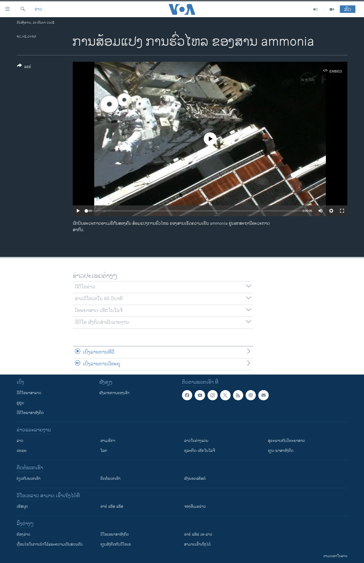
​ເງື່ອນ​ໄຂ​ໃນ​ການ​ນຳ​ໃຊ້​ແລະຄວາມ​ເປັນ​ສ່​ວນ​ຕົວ (50, 544)
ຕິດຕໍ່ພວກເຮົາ (110, 478)
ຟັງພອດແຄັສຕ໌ (195, 478)
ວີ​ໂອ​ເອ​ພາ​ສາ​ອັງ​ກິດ (114, 534)
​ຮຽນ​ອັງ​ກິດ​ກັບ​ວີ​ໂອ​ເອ (115, 544)
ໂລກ (103, 450)
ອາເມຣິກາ (107, 441)
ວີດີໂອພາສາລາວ (29, 393)
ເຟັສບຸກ (22, 506)
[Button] (24, 67)
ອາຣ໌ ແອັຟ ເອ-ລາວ (198, 534)
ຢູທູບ (20, 403)
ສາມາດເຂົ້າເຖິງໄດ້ (197, 544)
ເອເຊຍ (22, 450)
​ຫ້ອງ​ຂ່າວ (23, 534)
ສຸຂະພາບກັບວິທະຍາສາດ (286, 441)
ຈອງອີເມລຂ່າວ (195, 506)
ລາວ (20, 441)
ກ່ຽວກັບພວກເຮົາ (29, 478)
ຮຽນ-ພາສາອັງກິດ (280, 450)
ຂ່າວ (38, 9)
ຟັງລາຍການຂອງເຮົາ (114, 393)
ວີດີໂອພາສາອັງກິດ (30, 413)
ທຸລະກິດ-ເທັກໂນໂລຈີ (199, 450)
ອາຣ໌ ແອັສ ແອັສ (111, 506)
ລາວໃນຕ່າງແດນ (196, 441)
